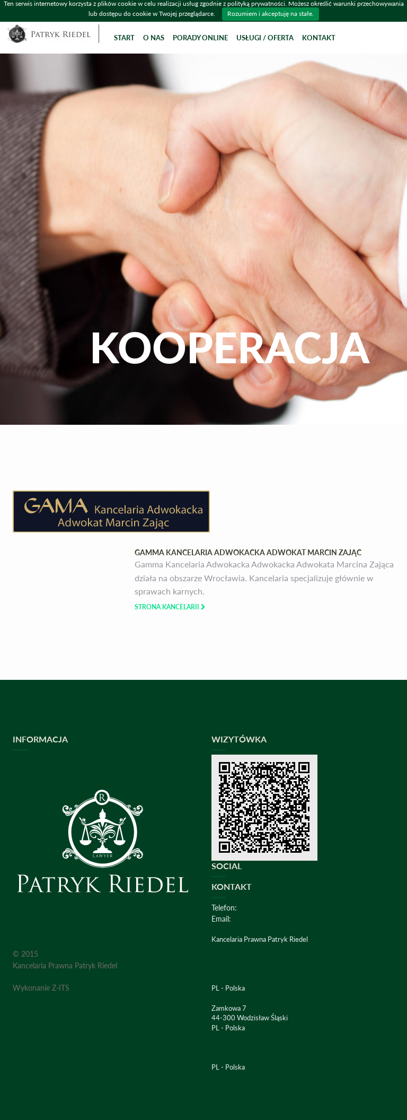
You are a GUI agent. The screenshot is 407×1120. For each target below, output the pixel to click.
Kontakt (318, 37)
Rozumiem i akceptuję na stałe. (270, 14)
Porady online (200, 37)
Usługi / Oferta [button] (265, 37)
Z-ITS (60, 987)
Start (124, 37)
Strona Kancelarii (170, 607)
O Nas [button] (153, 37)
